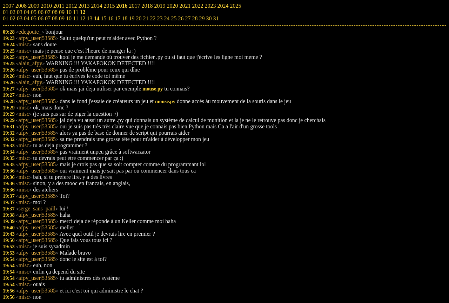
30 (209, 18)
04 (26, 18)
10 (69, 18)
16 (110, 18)
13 (89, 18)
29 (202, 18)
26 (180, 18)
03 (19, 18)
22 (152, 18)
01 (5, 18)
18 (124, 18)
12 (82, 18)
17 (117, 18)
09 (62, 18)
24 (166, 18)
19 (131, 18)
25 (173, 18)
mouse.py (152, 89)
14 (96, 18)
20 (138, 18)
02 (12, 18)
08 (55, 18)
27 (187, 18)
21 (145, 18)
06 (40, 18)
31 (216, 18)
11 (75, 18)
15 (103, 18)
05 (33, 18)
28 (194, 18)
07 (48, 18)
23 (159, 18)
